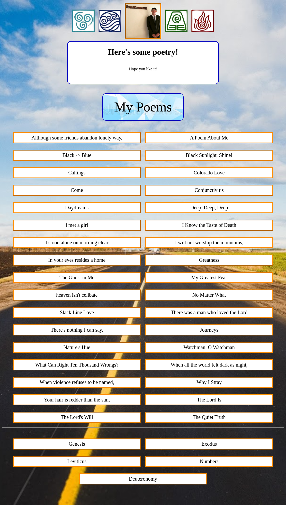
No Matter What (209, 295)
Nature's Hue (77, 347)
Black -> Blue (76, 155)
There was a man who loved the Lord (209, 312)
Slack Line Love (77, 312)
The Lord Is (209, 400)
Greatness (209, 260)
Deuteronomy (143, 479)
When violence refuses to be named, (77, 382)
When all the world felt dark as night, (209, 365)
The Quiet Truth (209, 417)
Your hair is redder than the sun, (77, 400)
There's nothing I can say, (77, 330)
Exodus (209, 444)
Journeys (209, 330)
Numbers (209, 461)
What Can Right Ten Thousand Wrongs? (77, 365)
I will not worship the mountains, (209, 242)
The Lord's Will (77, 417)
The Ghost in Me (76, 277)
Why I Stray (209, 382)
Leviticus (76, 461)
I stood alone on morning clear (76, 242)
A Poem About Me (209, 138)
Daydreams (76, 207)
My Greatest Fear (209, 277)
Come (77, 190)
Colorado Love (209, 172)
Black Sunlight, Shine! (209, 155)
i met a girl (77, 225)
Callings (77, 172)
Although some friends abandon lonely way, (76, 138)
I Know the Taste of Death (209, 225)
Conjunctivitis (209, 190)
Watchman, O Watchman (209, 347)
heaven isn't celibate (76, 295)
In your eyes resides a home (76, 260)
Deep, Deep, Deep (209, 207)
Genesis (77, 444)
